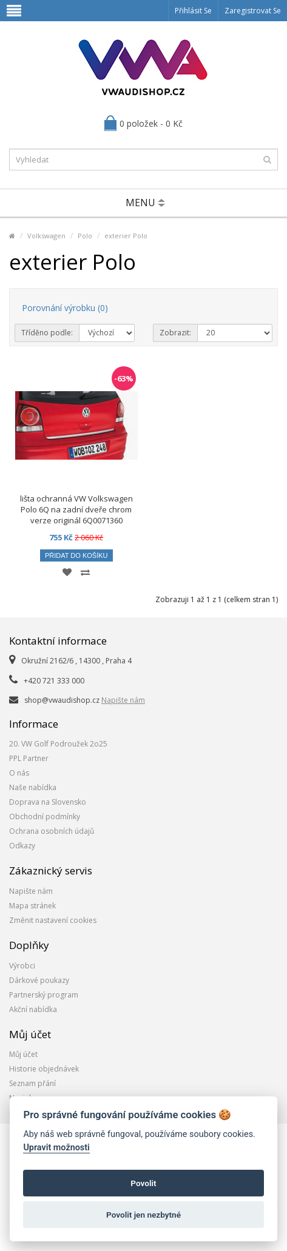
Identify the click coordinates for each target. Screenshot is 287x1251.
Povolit (143, 1183)
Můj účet (23, 1054)
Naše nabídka (32, 787)
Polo (85, 235)
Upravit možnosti (56, 1147)
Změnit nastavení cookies (52, 920)
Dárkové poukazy (39, 980)
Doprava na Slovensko (47, 802)
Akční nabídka (33, 1009)
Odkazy (22, 845)
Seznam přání (32, 1083)
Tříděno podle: (47, 332)
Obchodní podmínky (44, 816)
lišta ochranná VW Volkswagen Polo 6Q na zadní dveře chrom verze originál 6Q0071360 (76, 509)
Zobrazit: (175, 332)
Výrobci (22, 966)
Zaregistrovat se (253, 10)
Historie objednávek (44, 1069)
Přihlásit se (193, 10)
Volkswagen (46, 235)
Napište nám (123, 700)
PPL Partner (29, 758)
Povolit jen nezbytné (143, 1214)
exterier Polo (125, 235)
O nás (19, 773)
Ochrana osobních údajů (51, 831)
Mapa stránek (32, 906)
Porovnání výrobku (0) (65, 308)
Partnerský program (43, 995)
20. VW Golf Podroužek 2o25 (58, 744)
